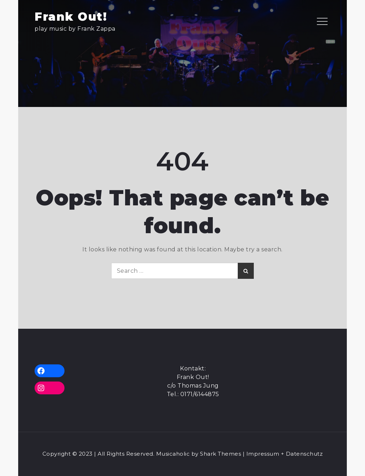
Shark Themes (221, 453)
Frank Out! (71, 17)
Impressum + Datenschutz (284, 453)
